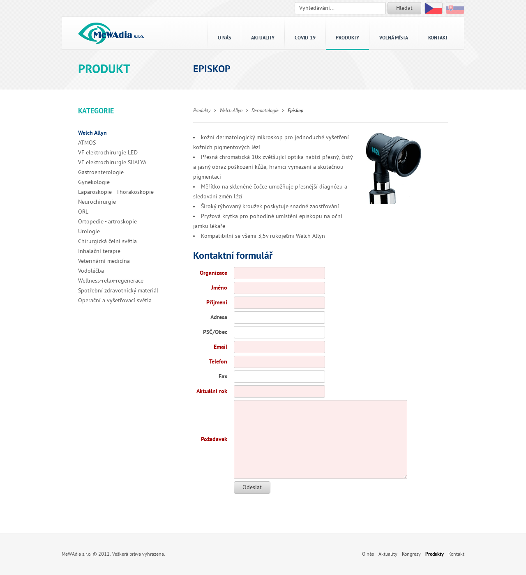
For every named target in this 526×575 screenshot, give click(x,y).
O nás (224, 38)
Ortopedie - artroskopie (107, 221)
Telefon (218, 362)
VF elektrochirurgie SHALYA (112, 162)
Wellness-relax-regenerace (110, 281)
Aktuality (263, 38)
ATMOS (87, 143)
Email (220, 347)
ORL (83, 212)
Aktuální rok (211, 391)
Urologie (89, 231)
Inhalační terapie (99, 251)
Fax (223, 376)
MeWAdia (111, 33)
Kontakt (438, 38)
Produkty (347, 38)
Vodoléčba (91, 271)
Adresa (218, 317)
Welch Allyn (92, 133)
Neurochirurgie (97, 202)
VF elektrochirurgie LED (108, 153)
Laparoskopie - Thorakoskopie (116, 192)
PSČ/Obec (215, 332)
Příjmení (216, 302)
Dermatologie (265, 110)
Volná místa (393, 38)
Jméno (219, 288)
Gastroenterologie (101, 172)
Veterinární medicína (104, 261)
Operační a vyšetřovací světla (115, 300)
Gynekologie (94, 182)
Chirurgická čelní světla (107, 241)
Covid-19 (305, 38)
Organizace (213, 273)
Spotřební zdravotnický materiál (118, 291)
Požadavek (214, 439)
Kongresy (411, 554)
